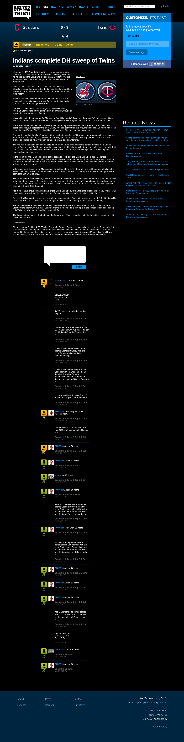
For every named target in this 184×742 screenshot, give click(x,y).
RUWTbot (59, 411)
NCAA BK (71, 7)
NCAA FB (84, 7)
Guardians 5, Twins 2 (64, 360)
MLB (45, 7)
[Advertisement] (147, 94)
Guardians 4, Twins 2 (64, 386)
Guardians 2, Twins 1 (64, 465)
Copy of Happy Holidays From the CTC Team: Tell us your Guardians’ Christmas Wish (147, 162)
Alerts (78, 14)
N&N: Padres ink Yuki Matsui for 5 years (144, 169)
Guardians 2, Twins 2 (64, 437)
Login (166, 6)
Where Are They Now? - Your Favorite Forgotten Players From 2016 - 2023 (148, 184)
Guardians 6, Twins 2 (64, 339)
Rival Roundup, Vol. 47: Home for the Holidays (147, 175)
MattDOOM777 (62, 280)
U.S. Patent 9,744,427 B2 (155, 715)
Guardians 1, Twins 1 (64, 559)
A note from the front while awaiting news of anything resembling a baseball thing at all (146, 139)
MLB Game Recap (84, 104)
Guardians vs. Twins (64, 654)
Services (21, 705)
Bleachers (42, 44)
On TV (60, 14)
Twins (101, 27)
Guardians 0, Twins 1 (64, 587)
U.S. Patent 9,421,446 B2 (155, 711)
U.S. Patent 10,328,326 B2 (154, 719)
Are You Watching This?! (22, 12)
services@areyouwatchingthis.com (147, 703)
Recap (27, 44)
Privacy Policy (159, 727)
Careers (49, 705)
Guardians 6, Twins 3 (64, 285)
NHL (61, 7)
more (110, 7)
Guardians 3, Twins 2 (64, 402)
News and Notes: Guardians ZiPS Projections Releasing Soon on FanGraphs (147, 207)
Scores (42, 14)
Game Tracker (64, 44)
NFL (38, 7)
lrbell (57, 475)
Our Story (79, 705)
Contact (78, 699)
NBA (53, 7)
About (103, 14)
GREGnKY (60, 649)
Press (48, 699)
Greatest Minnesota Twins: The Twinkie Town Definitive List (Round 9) (147, 131)
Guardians (31, 27)
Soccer (95, 7)
